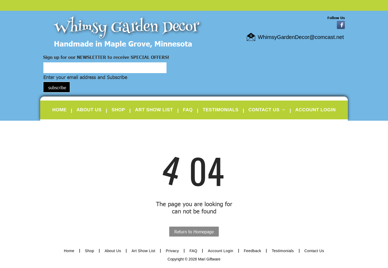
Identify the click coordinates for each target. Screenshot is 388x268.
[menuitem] (61, 110)
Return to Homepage (194, 231)
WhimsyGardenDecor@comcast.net (301, 37)
